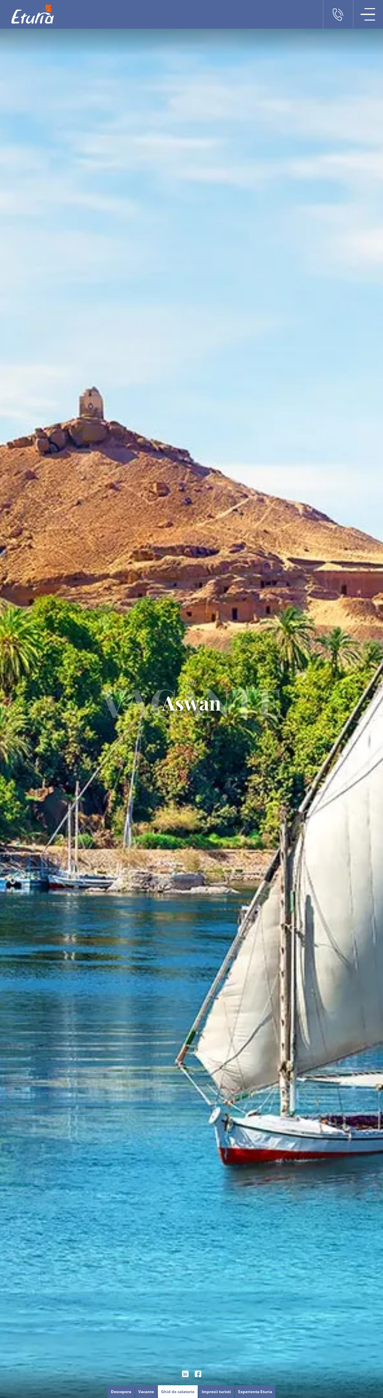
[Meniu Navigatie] (368, 14)
